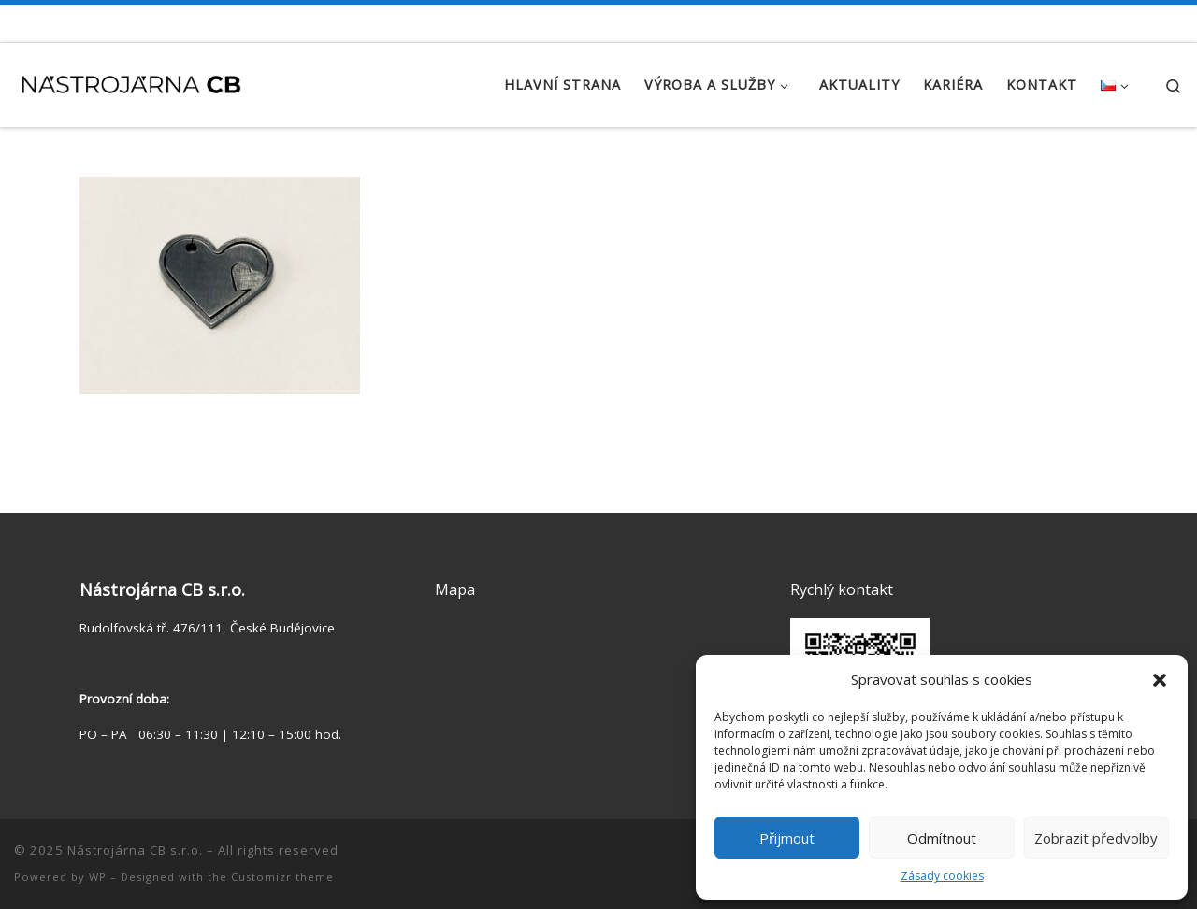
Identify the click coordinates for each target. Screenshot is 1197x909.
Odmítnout (941, 838)
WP (98, 877)
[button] (1159, 680)
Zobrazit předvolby (1096, 838)
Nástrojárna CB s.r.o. (135, 850)
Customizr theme (282, 877)
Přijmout (787, 838)
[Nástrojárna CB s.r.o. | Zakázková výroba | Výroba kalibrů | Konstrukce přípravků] (131, 81)
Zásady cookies (942, 876)
